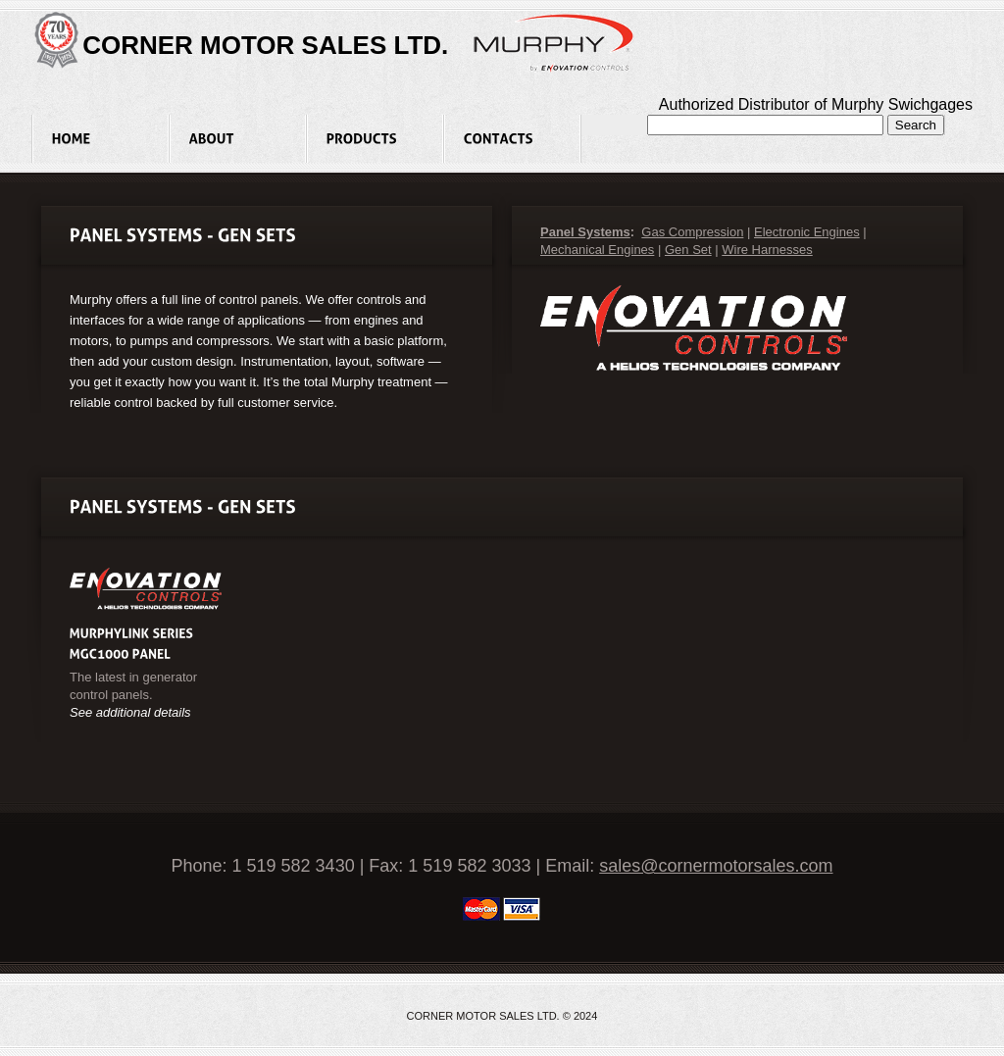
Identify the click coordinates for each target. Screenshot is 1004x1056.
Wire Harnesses (767, 249)
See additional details (130, 712)
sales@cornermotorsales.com (715, 866)
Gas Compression (692, 232)
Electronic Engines (807, 232)
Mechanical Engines (597, 249)
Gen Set (688, 249)
